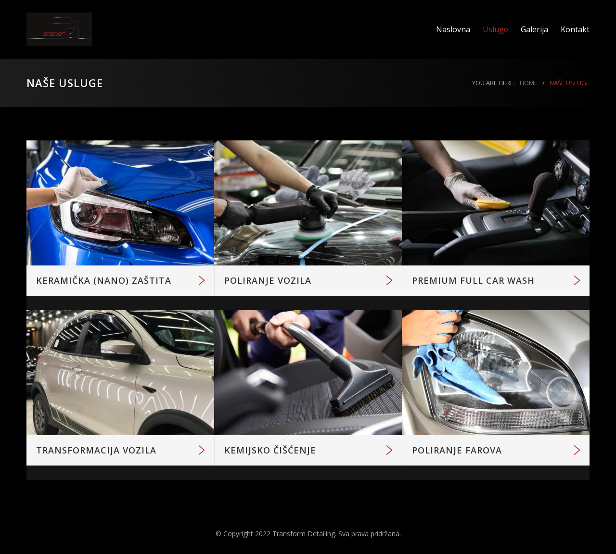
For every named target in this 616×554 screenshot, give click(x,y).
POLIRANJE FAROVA (457, 450)
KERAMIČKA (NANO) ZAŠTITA (103, 280)
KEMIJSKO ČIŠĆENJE (270, 450)
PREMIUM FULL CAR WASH (473, 280)
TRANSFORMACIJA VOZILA (96, 450)
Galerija (534, 29)
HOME (529, 82)
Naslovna (453, 29)
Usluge (495, 29)
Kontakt (575, 29)
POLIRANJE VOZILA (267, 280)
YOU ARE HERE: (493, 82)
